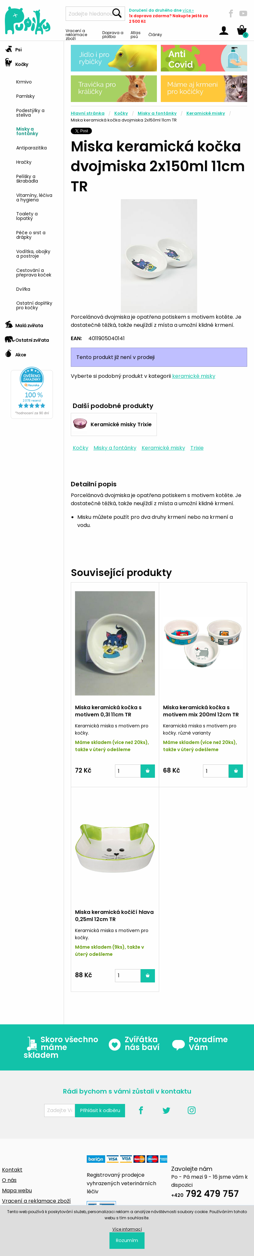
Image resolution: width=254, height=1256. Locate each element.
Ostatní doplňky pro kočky (34, 305)
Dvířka (23, 288)
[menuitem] (37, 81)
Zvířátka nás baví (133, 1043)
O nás (9, 1180)
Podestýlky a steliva (30, 112)
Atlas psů (136, 34)
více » (188, 10)
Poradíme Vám (200, 1043)
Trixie (197, 448)
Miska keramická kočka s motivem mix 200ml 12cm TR (201, 711)
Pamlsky (25, 95)
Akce (15, 352)
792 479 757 (205, 1194)
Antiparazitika (31, 147)
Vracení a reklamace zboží (76, 34)
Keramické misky (205, 113)
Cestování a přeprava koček (33, 272)
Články (155, 34)
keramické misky (193, 376)
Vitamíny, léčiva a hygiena (34, 197)
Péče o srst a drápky (30, 234)
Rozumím (127, 1240)
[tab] (32, 48)
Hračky (24, 161)
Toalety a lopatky (27, 216)
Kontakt (12, 1169)
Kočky (16, 62)
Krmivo (24, 81)
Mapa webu (17, 1190)
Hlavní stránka (88, 113)
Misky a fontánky (27, 131)
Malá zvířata (24, 323)
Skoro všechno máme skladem (61, 1047)
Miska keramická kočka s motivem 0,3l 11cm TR (108, 711)
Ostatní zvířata (27, 338)
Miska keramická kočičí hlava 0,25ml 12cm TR (114, 915)
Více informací (127, 1229)
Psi (13, 47)
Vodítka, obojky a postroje (33, 253)
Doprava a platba (112, 34)
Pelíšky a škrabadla (27, 178)
